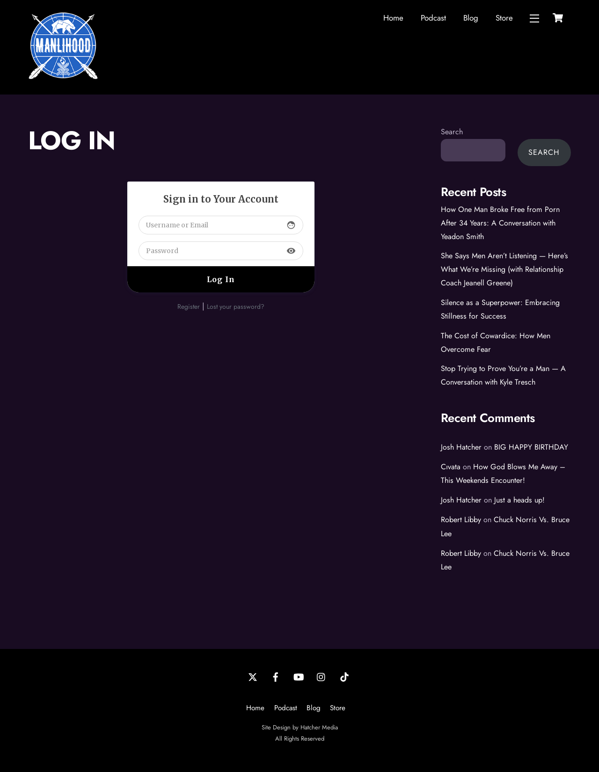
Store (504, 17)
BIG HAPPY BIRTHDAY (531, 447)
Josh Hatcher (461, 447)
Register (188, 306)
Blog (470, 17)
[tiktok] (344, 676)
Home (393, 17)
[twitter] (252, 676)
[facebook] (275, 676)
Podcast (433, 17)
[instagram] (321, 676)
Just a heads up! (519, 500)
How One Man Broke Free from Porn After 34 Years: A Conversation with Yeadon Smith (500, 223)
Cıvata (450, 466)
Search (452, 131)
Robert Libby (461, 519)
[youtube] (298, 676)
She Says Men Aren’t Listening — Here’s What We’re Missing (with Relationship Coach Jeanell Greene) (504, 269)
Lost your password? (235, 306)
